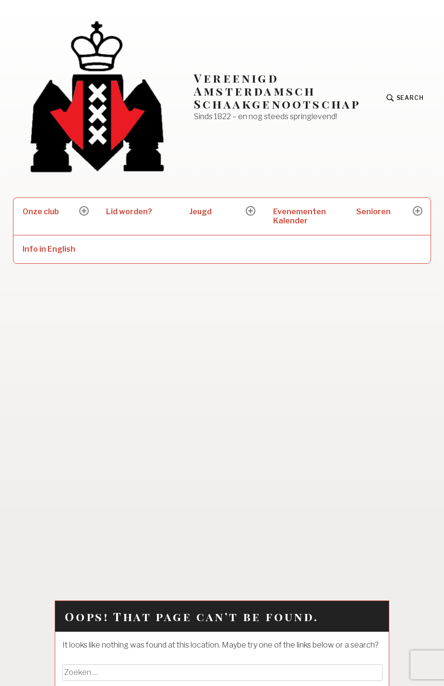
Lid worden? (129, 211)
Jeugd (201, 211)
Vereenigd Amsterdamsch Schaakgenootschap (277, 91)
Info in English (49, 249)
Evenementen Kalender (299, 216)
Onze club (41, 211)
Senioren (373, 211)
